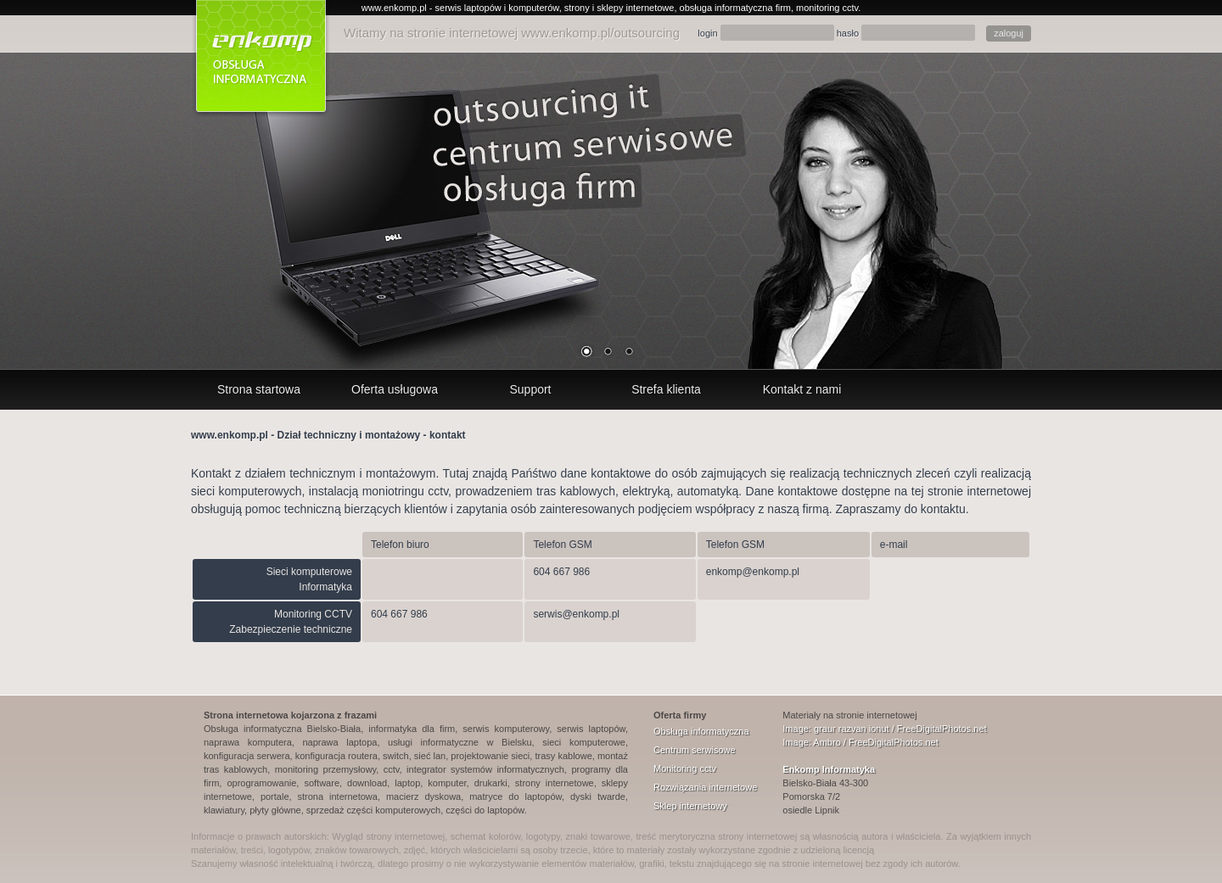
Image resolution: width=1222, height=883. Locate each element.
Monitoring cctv (684, 768)
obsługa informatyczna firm (735, 8)
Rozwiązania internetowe (705, 787)
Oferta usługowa (394, 389)
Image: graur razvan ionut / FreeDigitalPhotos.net (884, 729)
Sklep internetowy (690, 806)
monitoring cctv (827, 8)
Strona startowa (258, 389)
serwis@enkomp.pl (576, 614)
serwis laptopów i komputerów (497, 8)
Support (530, 389)
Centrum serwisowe (694, 750)
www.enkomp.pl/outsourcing (600, 32)
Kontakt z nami (802, 389)
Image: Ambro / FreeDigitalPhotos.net (860, 742)
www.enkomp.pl (394, 8)
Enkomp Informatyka (828, 769)
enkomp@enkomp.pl (752, 572)
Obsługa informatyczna (701, 731)
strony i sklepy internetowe (619, 8)
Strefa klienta (666, 389)
